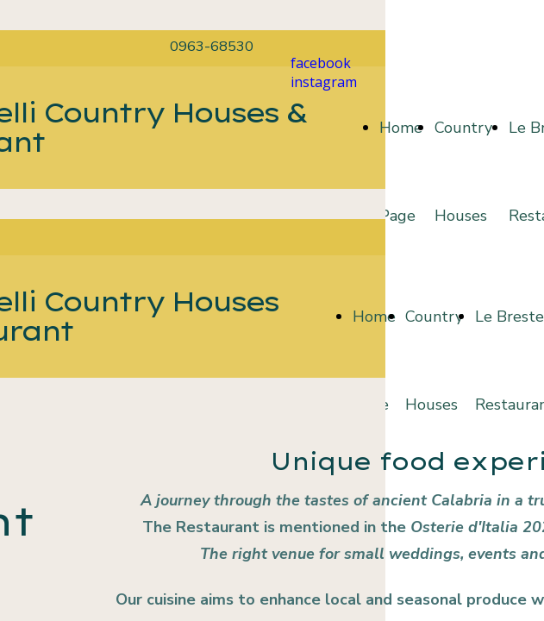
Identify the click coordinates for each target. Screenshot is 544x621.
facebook (321, 62)
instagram (324, 81)
